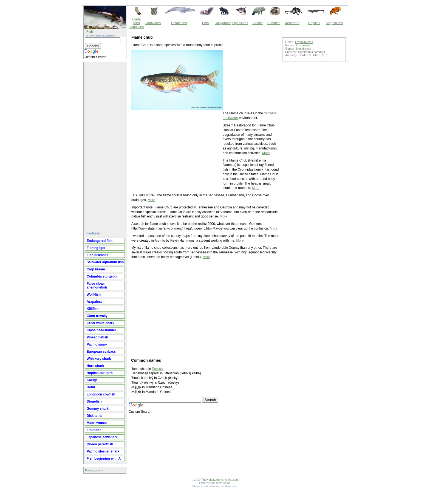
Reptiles (314, 23)
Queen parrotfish (100, 444)
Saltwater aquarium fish (105, 262)
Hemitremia (303, 48)
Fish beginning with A (104, 458)
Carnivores (153, 23)
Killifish (92, 309)
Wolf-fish (94, 294)
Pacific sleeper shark (103, 451)
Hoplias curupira (100, 373)
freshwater (230, 118)
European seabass (101, 351)
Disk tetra (94, 416)
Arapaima (94, 302)
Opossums (240, 23)
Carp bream (96, 269)
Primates (273, 23)
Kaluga (92, 380)
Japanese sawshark (102, 437)
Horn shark (95, 366)
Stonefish (94, 401)
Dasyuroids (223, 23)
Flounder (94, 430)
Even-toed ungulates (136, 23)
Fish (89, 31)
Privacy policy (94, 470)
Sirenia (257, 23)
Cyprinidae (303, 45)
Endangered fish (99, 241)
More (266, 153)
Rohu (91, 387)
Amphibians (334, 23)
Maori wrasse (97, 423)
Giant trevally (97, 316)
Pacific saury (97, 344)
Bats (205, 23)
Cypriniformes (304, 42)
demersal (270, 113)
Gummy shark (98, 409)
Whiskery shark (99, 359)
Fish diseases (97, 255)
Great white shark (100, 323)
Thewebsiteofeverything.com (220, 479)
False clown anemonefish (97, 285)
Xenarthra (292, 23)
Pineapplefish (97, 337)
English (157, 369)
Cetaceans (179, 23)
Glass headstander (101, 330)
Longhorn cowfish (101, 394)
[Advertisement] (106, 144)
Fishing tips (96, 248)
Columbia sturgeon (102, 276)
